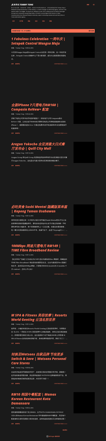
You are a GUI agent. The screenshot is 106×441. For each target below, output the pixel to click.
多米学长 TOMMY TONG (22, 4)
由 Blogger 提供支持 (53, 436)
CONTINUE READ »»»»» (60, 64)
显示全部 (91, 31)
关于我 (20, 21)
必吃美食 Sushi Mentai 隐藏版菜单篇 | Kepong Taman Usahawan (39, 208)
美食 (28, 21)
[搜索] (88, 5)
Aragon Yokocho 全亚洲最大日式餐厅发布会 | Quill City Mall (38, 146)
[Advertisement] (39, 84)
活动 (42, 21)
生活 (35, 21)
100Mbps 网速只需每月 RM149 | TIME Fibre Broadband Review (36, 247)
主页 (12, 21)
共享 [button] (12, 64)
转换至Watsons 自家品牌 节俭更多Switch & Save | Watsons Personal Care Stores (38, 358)
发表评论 (17, 64)
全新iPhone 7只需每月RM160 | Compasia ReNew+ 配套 (35, 107)
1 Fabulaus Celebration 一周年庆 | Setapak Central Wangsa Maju (38, 41)
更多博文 (65, 430)
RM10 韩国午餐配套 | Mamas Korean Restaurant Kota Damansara (33, 398)
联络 (49, 21)
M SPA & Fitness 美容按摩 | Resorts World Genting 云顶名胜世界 (39, 317)
